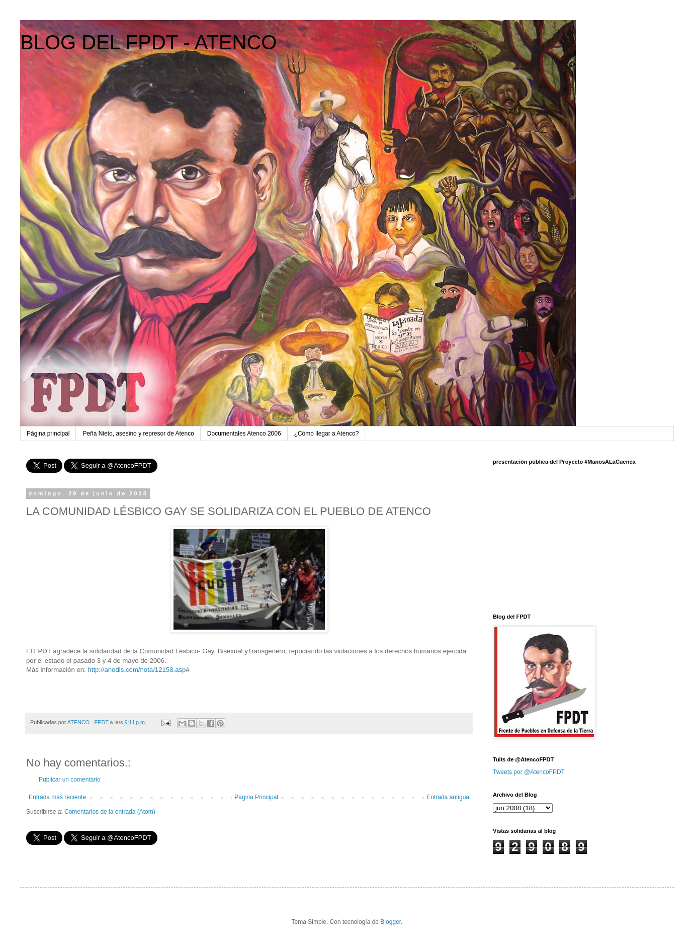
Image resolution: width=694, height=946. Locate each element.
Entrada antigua (447, 797)
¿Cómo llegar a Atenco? (326, 433)
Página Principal (256, 797)
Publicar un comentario (70, 779)
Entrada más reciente (57, 797)
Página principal (48, 433)
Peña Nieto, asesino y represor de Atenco (138, 433)
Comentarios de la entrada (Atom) (109, 811)
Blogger (390, 921)
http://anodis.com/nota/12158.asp (137, 669)
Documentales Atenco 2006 (244, 433)
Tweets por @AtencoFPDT (529, 772)
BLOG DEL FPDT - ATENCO (148, 42)
